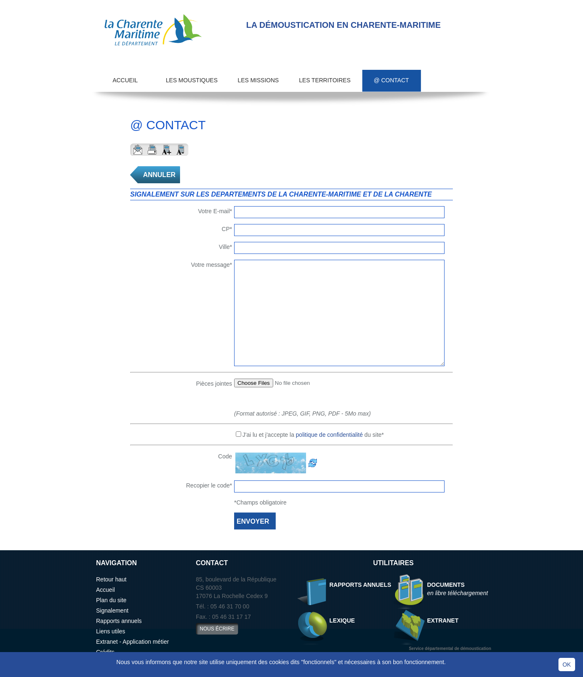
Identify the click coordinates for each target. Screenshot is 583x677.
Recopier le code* (209, 485)
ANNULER (159, 174)
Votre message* (211, 264)
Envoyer (137, 149)
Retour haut (111, 579)
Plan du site (111, 600)
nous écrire (217, 629)
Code (225, 456)
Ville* (225, 247)
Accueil (125, 80)
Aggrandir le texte (166, 149)
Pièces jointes (214, 383)
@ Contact (391, 80)
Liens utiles (110, 631)
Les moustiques (191, 80)
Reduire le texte (181, 149)
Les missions (258, 80)
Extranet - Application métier (132, 641)
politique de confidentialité (329, 434)
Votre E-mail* (215, 211)
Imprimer (152, 149)
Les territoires (325, 80)
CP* (227, 229)
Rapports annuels (119, 621)
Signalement (112, 610)
